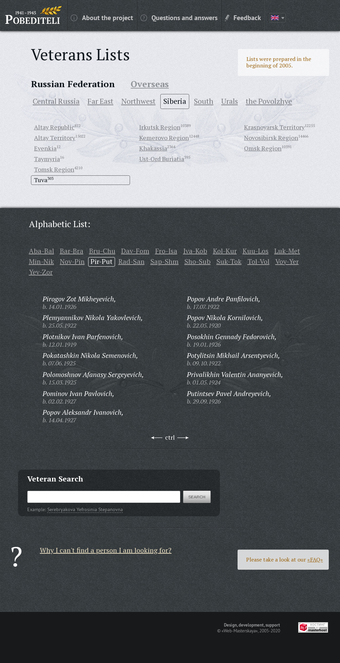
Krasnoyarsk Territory (274, 127)
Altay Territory (54, 137)
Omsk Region (262, 148)
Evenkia (45, 148)
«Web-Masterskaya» (240, 630)
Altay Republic (54, 127)
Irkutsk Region (159, 127)
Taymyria (47, 159)
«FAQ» (315, 559)
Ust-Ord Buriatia (161, 159)
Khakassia (153, 148)
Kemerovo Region (164, 137)
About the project (102, 17)
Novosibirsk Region (271, 137)
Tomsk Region (54, 169)
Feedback (243, 17)
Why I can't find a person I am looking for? (106, 550)
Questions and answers (179, 17)
